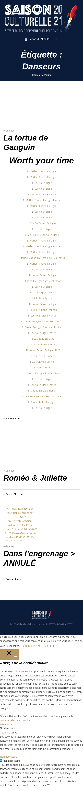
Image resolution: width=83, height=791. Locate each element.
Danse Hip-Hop (14, 579)
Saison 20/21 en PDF (40, 39)
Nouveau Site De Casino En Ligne (43, 396)
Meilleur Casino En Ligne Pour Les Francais (43, 257)
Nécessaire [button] (6, 724)
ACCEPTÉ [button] (49, 645)
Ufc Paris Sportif (43, 298)
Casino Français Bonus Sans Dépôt (43, 321)
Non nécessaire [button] (8, 756)
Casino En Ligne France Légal (43, 373)
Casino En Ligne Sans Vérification (43, 281)
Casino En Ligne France (43, 194)
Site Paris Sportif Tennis (43, 292)
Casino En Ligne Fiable (43, 390)
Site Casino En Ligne (43, 338)
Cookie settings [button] (31, 645)
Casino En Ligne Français (43, 309)
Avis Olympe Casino (43, 361)
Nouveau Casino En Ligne (43, 275)
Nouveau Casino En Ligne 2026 (43, 350)
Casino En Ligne (43, 182)
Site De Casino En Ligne (43, 223)
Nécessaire (9, 728)
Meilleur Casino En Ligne (43, 171)
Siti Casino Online (43, 356)
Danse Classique (15, 494)
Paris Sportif (43, 367)
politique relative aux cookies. (16, 720)
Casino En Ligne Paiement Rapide (43, 327)
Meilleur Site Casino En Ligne (43, 234)
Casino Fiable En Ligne (43, 402)
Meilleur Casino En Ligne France (43, 200)
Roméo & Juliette (35, 477)
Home (35, 75)
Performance (13, 418)
